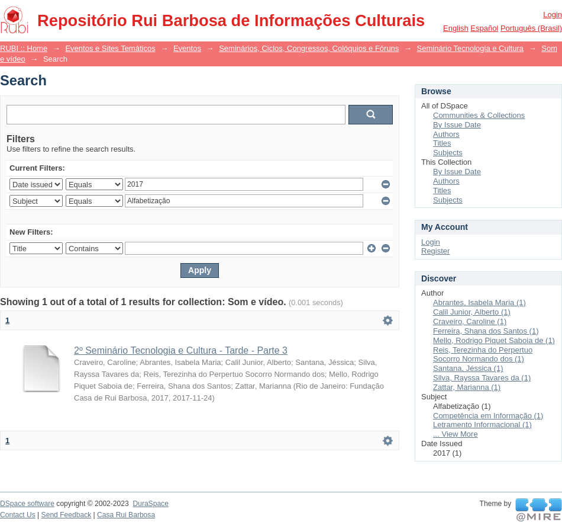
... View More (455, 434)
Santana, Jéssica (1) (468, 368)
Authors (446, 134)
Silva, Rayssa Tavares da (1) (482, 377)
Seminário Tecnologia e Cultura (470, 48)
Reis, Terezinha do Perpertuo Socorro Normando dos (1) (482, 354)
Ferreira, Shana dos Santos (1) (485, 330)
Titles (442, 143)
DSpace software (27, 503)
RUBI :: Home (23, 48)
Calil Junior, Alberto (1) (472, 312)
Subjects (448, 152)
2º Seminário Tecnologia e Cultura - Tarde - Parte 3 (181, 350)
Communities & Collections (479, 115)
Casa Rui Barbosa (126, 515)
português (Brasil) (531, 28)
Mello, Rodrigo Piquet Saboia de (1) (494, 340)
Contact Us (17, 515)
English (456, 28)
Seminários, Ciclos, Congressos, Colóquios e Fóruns (309, 48)
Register (435, 250)
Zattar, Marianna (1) (466, 387)
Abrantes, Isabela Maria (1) (479, 302)
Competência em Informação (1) (488, 415)
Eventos (187, 48)
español (484, 28)
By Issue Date (457, 124)
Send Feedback (66, 515)
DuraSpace (150, 503)
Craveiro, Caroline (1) (469, 321)
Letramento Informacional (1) (482, 424)
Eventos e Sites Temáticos (110, 48)
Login (552, 14)
